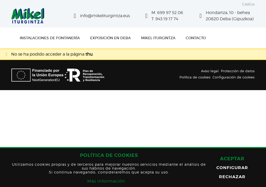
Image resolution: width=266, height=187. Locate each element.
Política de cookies (194, 77)
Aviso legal (210, 71)
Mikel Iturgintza (158, 38)
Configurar (232, 168)
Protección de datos (238, 71)
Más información (106, 181)
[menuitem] (50, 38)
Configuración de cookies (233, 77)
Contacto (196, 38)
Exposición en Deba (110, 38)
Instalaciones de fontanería (50, 38)
